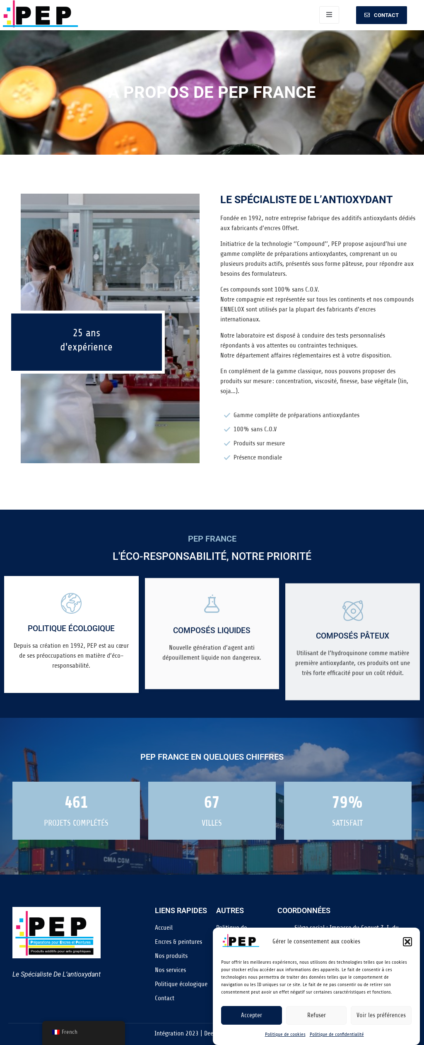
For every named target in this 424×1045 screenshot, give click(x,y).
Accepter (251, 1015)
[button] (407, 942)
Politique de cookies (285, 1034)
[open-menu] (329, 15)
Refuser (316, 1015)
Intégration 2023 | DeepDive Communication (212, 1033)
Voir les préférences (381, 1015)
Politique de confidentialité (337, 1034)
